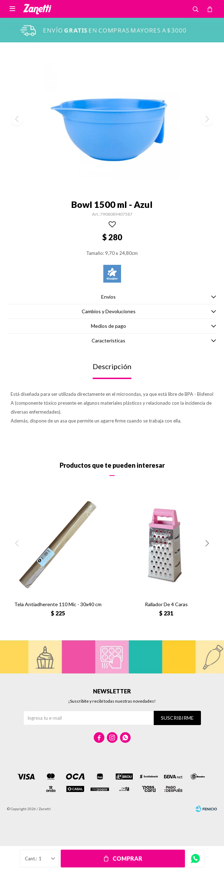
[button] (207, 543)
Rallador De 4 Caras (166, 604)
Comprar (127, 858)
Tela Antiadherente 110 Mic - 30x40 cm (58, 604)
